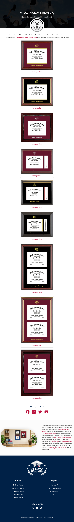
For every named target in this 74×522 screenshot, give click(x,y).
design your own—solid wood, (27, 37)
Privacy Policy (54, 491)
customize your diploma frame (57, 448)
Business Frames (18, 491)
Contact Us (54, 485)
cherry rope (55, 441)
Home (23, 17)
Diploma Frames (18, 485)
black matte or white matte (62, 437)
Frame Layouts (18, 497)
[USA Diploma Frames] (37, 468)
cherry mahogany (50, 433)
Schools (30, 17)
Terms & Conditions (55, 488)
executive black (67, 441)
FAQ (54, 494)
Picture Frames (18, 494)
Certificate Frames (18, 488)
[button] (27, 412)
